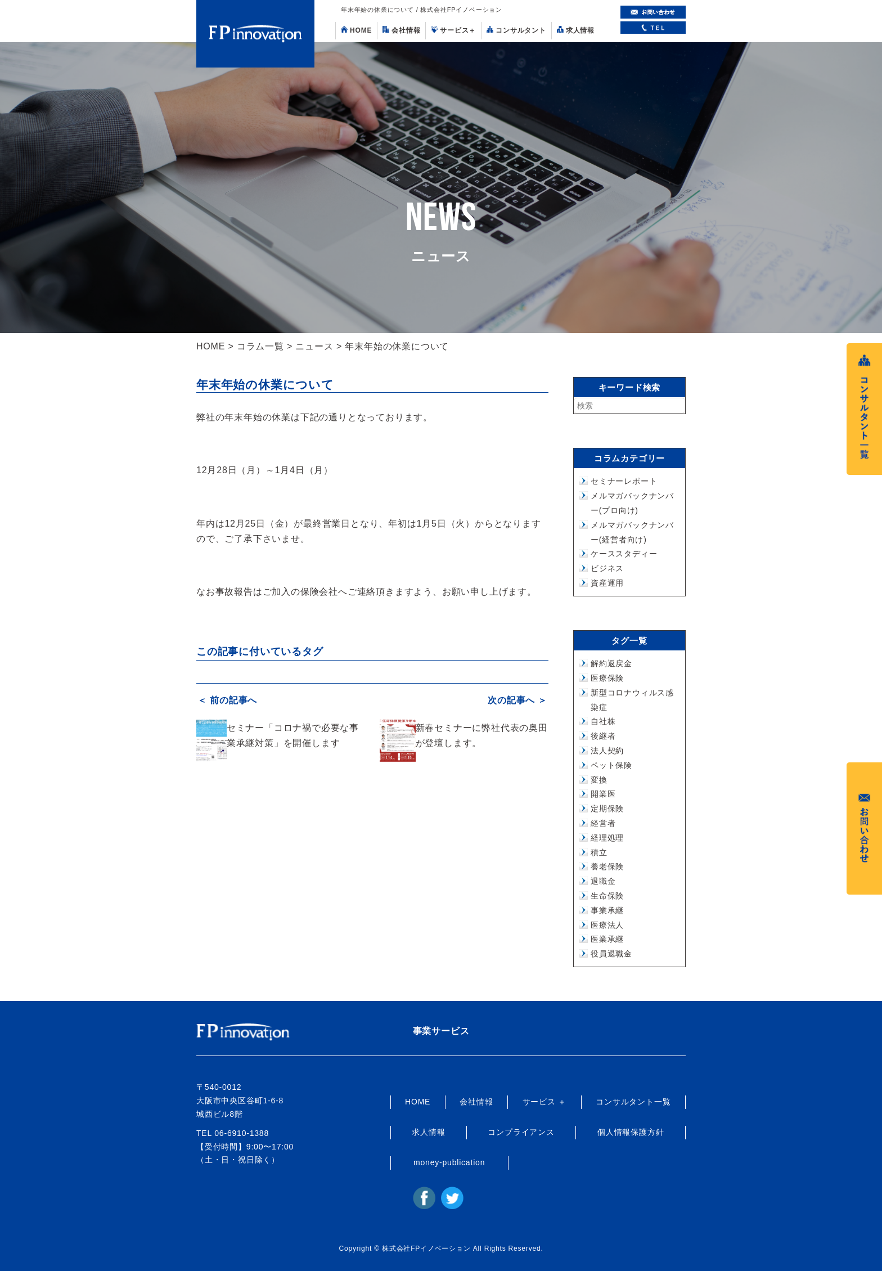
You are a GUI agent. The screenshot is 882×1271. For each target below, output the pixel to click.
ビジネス (607, 568)
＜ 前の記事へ (226, 699)
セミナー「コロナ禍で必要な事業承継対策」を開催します (293, 733)
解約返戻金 (611, 663)
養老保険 (607, 866)
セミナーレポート (624, 481)
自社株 (603, 721)
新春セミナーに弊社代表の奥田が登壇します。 (482, 733)
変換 (599, 779)
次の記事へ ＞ (518, 699)
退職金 (603, 881)
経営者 (603, 823)
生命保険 (607, 895)
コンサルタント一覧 (633, 1101)
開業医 (603, 793)
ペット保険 (611, 765)
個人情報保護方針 (630, 1132)
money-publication (449, 1162)
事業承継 (607, 910)
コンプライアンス (521, 1132)
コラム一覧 (260, 346)
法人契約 (607, 750)
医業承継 (607, 939)
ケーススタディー (624, 553)
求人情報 (576, 30)
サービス (453, 30)
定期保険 (607, 808)
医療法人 (607, 924)
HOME (356, 30)
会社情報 (401, 30)
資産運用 (607, 582)
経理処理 (607, 837)
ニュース (314, 346)
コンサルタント (516, 30)
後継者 (603, 735)
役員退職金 (611, 953)
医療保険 (607, 677)
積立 (599, 852)
